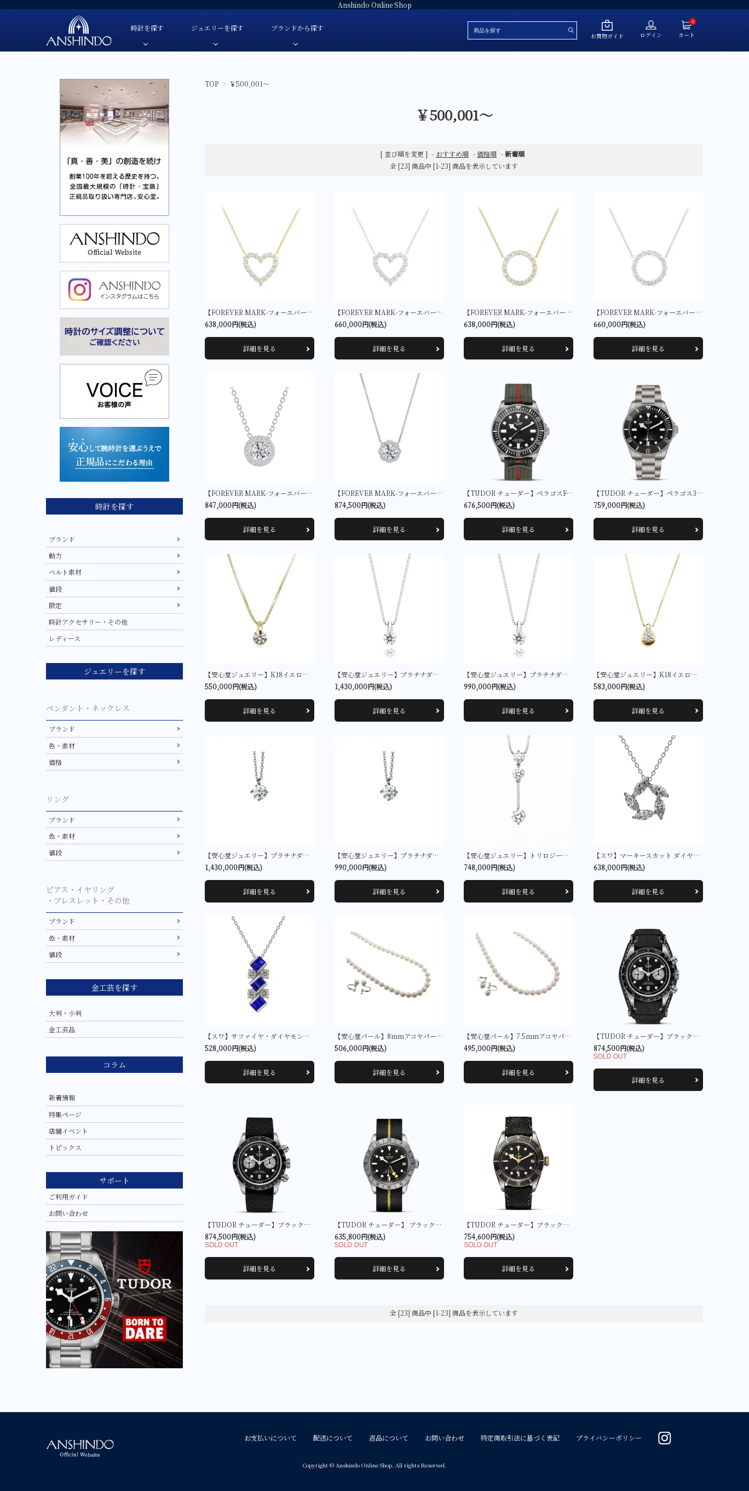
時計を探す (147, 27)
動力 (55, 555)
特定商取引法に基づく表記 (520, 1437)
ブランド (62, 539)
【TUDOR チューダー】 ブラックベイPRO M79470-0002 (424, 1224)
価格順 (487, 153)
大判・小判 (65, 1013)
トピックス (65, 1147)
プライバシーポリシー (609, 1437)
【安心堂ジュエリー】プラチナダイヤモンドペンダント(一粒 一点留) (436, 674)
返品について (388, 1437)
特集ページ (65, 1114)
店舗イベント (68, 1130)
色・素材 (62, 745)
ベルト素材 (65, 571)
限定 (55, 605)
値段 (55, 588)
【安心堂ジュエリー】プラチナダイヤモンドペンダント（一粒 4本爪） (309, 855)
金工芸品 (62, 1029)
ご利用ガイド (68, 1196)
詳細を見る (259, 348)
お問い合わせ (68, 1213)
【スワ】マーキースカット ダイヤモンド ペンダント (670, 855)
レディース (64, 638)
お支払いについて (270, 1437)
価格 (55, 762)
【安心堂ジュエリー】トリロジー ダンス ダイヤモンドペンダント (565, 855)
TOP (211, 83)
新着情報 (62, 1097)
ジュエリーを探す (217, 27)
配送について (333, 1437)
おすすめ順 (452, 153)
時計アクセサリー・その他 (88, 621)
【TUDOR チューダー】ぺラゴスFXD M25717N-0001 (548, 493)
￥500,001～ (249, 83)
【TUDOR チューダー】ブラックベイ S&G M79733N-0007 (554, 1224)
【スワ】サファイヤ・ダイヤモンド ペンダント (274, 1036)
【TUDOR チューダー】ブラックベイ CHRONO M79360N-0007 (306, 1224)
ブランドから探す (297, 27)
